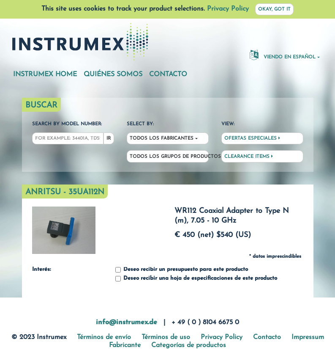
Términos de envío (104, 337)
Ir (108, 138)
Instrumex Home (45, 74)
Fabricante (125, 345)
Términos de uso (166, 337)
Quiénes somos (113, 74)
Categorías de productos (188, 345)
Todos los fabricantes (161, 138)
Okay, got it (274, 9)
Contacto (168, 74)
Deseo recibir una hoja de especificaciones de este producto (196, 278)
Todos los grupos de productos (169, 156)
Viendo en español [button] (283, 55)
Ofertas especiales (252, 138)
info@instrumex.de (126, 322)
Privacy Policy (228, 9)
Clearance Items (248, 156)
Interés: (41, 269)
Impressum (307, 337)
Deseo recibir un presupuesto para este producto (181, 270)
